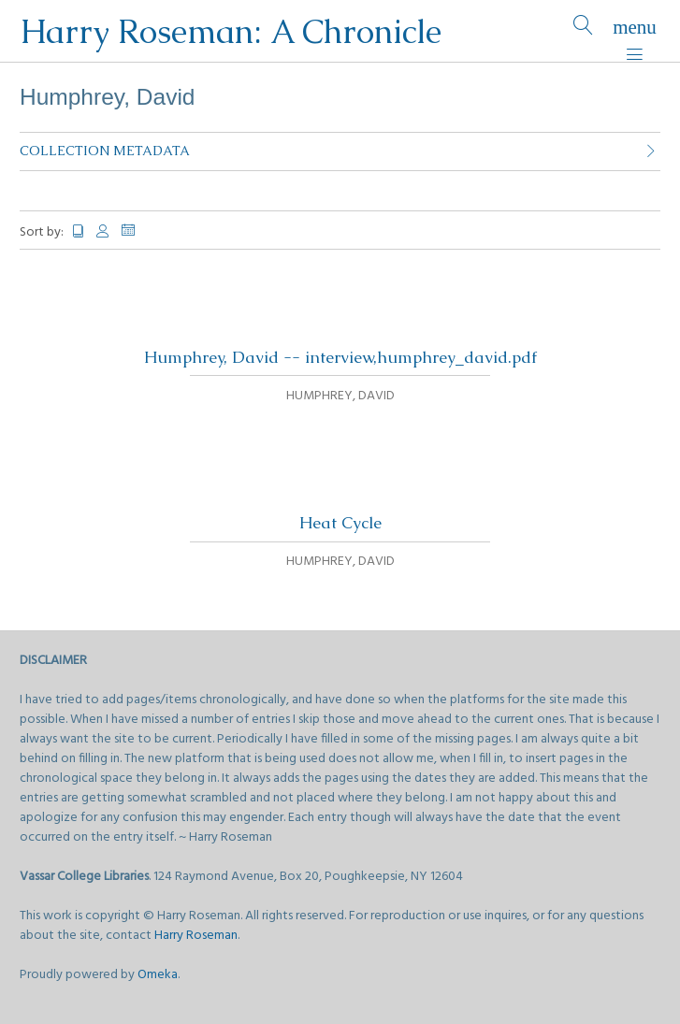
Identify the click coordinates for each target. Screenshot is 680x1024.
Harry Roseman (196, 935)
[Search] (583, 31)
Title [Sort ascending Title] (78, 231)
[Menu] (634, 31)
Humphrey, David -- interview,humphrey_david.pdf (340, 357)
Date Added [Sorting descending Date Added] (136, 230)
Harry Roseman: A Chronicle (230, 31)
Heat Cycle (340, 522)
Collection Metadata (105, 150)
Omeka (157, 975)
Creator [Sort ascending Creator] (103, 231)
